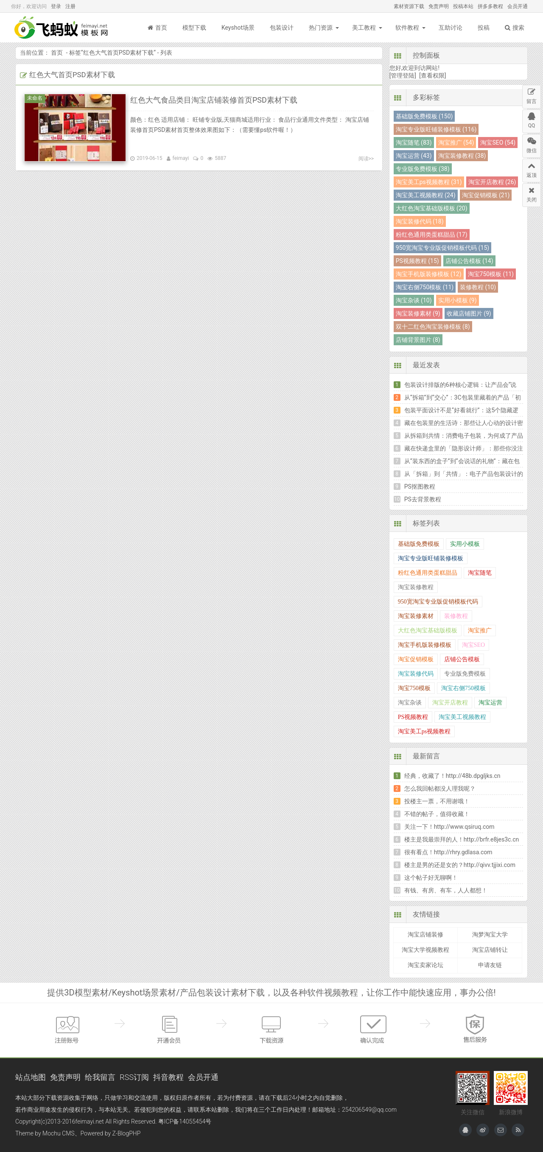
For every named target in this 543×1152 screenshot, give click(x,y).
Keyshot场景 (238, 27)
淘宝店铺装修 (425, 934)
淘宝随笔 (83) (414, 142)
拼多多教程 (490, 6)
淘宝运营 (490, 702)
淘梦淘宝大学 (490, 934)
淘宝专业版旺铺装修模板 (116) (436, 129)
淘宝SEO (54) (497, 142)
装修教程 (456, 616)
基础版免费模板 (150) (424, 116)
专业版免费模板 (465, 674)
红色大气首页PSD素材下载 (118, 52)
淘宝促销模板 (416, 659)
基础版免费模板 (418, 544)
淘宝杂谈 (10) (414, 300)
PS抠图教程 (419, 486)
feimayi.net (89, 1121)
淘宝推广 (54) (456, 142)
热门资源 (321, 27)
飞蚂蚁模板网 (62, 27)
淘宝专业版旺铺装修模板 (430, 558)
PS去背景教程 (422, 499)
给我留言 (100, 1077)
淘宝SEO (473, 645)
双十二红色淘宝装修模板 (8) (433, 326)
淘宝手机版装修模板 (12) (429, 274)
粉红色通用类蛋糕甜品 (427, 573)
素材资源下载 (409, 6)
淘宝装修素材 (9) (418, 313)
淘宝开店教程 (450, 702)
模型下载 (194, 27)
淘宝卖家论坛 (425, 965)
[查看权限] (432, 75)
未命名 (36, 98)
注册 (70, 6)
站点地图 (30, 1077)
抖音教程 (168, 1077)
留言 (531, 94)
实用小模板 (465, 544)
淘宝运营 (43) (414, 155)
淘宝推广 (480, 630)
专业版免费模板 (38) (423, 168)
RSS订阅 (134, 1077)
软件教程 (407, 27)
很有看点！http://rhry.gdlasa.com (448, 852)
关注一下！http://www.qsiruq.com (449, 826)
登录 (56, 6)
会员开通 (517, 6)
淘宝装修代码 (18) (420, 221)
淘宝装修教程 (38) (462, 155)
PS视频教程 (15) (417, 260)
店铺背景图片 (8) (418, 339)
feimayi (181, 158)
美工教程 (364, 27)
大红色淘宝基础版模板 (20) (431, 208)
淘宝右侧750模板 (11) (424, 287)
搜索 (514, 27)
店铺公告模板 (462, 659)
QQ (531, 119)
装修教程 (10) (478, 287)
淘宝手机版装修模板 (424, 645)
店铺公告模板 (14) (469, 260)
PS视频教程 (413, 717)
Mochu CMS (58, 1133)
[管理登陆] (402, 75)
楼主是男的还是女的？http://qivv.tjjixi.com (459, 864)
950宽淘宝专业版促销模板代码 (438, 601)
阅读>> (366, 159)
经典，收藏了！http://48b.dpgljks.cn (452, 775)
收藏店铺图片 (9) (469, 313)
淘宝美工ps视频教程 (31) (429, 182)
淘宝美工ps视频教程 (424, 731)
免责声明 (438, 6)
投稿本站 (463, 6)
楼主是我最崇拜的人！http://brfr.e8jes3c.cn (461, 839)
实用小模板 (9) (457, 300)
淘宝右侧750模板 (463, 688)
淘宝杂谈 (410, 702)
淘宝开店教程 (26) (492, 182)
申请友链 (490, 965)
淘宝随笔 (480, 573)
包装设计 (282, 27)
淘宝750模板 (414, 688)
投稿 (484, 27)
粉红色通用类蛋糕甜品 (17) (431, 234)
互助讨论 (450, 27)
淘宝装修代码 (416, 674)
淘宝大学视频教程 (425, 949)
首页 (157, 27)
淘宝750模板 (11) (491, 274)
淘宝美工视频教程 (462, 717)
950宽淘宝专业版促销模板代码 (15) (442, 247)
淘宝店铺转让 (490, 949)
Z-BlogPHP (126, 1133)
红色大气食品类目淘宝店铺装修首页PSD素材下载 (213, 99)
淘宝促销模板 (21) (486, 195)
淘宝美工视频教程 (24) (426, 195)
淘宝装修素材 (416, 616)
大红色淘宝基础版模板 (427, 630)
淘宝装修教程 (416, 587)
